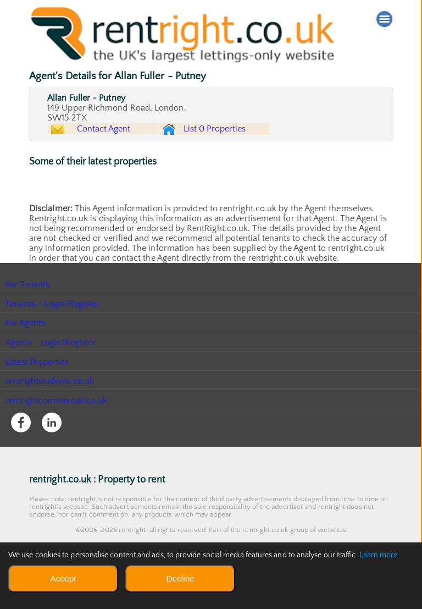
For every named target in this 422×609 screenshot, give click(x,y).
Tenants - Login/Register (53, 330)
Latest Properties (37, 388)
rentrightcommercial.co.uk (56, 427)
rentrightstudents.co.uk (50, 407)
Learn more (378, 555)
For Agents (25, 349)
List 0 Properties (234, 142)
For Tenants (27, 311)
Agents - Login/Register (51, 369)
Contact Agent (113, 139)
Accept (63, 578)
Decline (180, 578)
